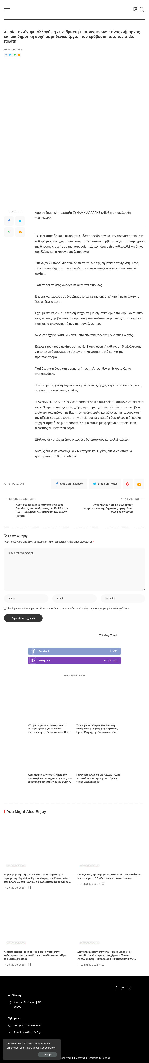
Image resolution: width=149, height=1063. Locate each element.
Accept (47, 1054)
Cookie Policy (47, 1047)
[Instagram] (123, 988)
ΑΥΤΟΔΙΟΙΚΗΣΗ (16, 865)
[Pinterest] (128, 484)
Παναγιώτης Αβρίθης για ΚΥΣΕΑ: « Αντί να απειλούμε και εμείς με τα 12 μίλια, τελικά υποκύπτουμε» (98, 778)
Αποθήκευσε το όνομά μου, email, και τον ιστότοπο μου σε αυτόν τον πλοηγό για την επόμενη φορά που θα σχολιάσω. (68, 608)
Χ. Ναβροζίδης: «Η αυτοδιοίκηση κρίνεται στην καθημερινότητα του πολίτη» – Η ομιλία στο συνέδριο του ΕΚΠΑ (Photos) (35, 955)
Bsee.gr (105, 1057)
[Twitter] (10, 55)
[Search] (141, 9)
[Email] (19, 55)
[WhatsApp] (15, 55)
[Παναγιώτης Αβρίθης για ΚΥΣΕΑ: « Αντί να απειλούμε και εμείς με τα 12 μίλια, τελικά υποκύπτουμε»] (98, 754)
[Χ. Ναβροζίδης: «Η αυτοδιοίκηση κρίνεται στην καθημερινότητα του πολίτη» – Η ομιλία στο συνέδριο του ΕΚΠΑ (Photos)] (38, 921)
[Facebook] (6, 55)
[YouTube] (129, 988)
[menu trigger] (9, 9)
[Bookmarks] (134, 9)
